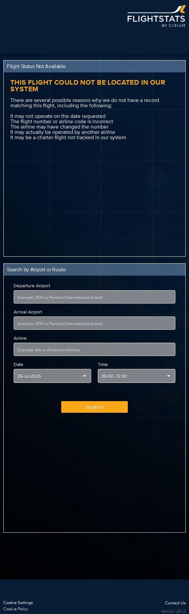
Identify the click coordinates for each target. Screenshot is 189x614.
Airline (20, 338)
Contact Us (175, 603)
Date (18, 364)
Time (103, 364)
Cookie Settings (18, 602)
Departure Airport (32, 285)
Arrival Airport (28, 311)
